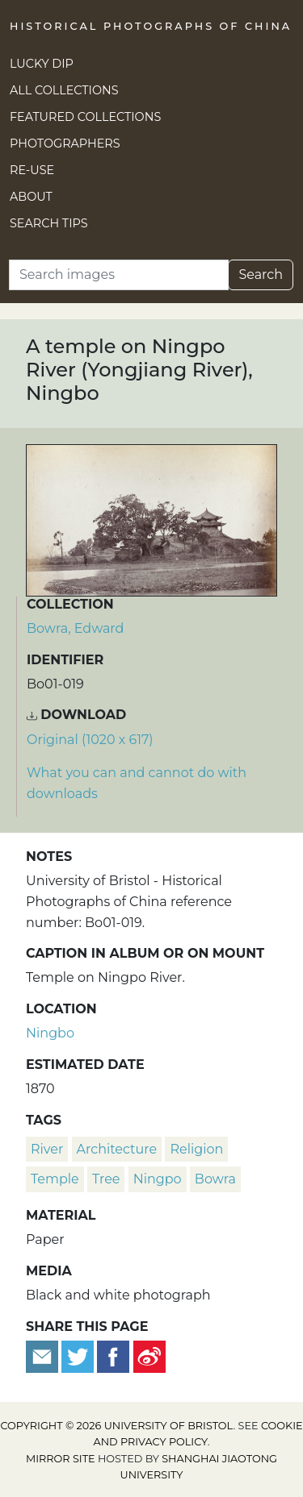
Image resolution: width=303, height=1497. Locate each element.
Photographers (65, 143)
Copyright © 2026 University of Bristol (116, 1426)
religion (196, 1149)
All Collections (64, 90)
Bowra (215, 1179)
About (31, 196)
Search (260, 274)
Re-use (32, 170)
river (47, 1149)
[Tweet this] (79, 1355)
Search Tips (49, 223)
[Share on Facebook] (113, 1355)
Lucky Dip (42, 63)
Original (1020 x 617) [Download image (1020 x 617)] (90, 739)
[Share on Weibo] (149, 1355)
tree (106, 1179)
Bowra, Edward (75, 628)
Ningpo (157, 1179)
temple (55, 1179)
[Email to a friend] (43, 1355)
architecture (117, 1149)
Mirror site (60, 1459)
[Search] (119, 275)
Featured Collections (85, 117)
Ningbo (50, 1033)
